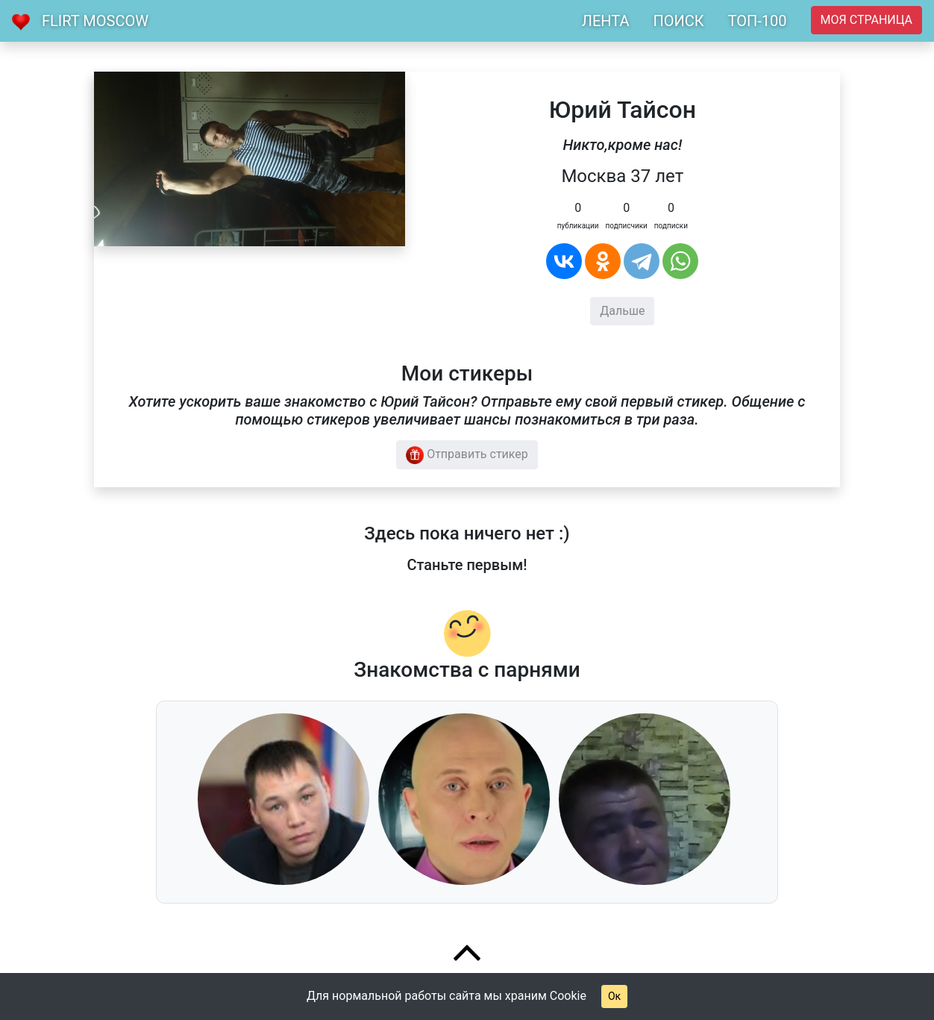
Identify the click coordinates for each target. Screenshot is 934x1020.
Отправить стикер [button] (467, 455)
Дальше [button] (622, 311)
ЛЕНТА (606, 21)
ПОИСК (678, 21)
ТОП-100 (757, 21)
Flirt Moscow (95, 21)
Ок (614, 996)
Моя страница (866, 20)
